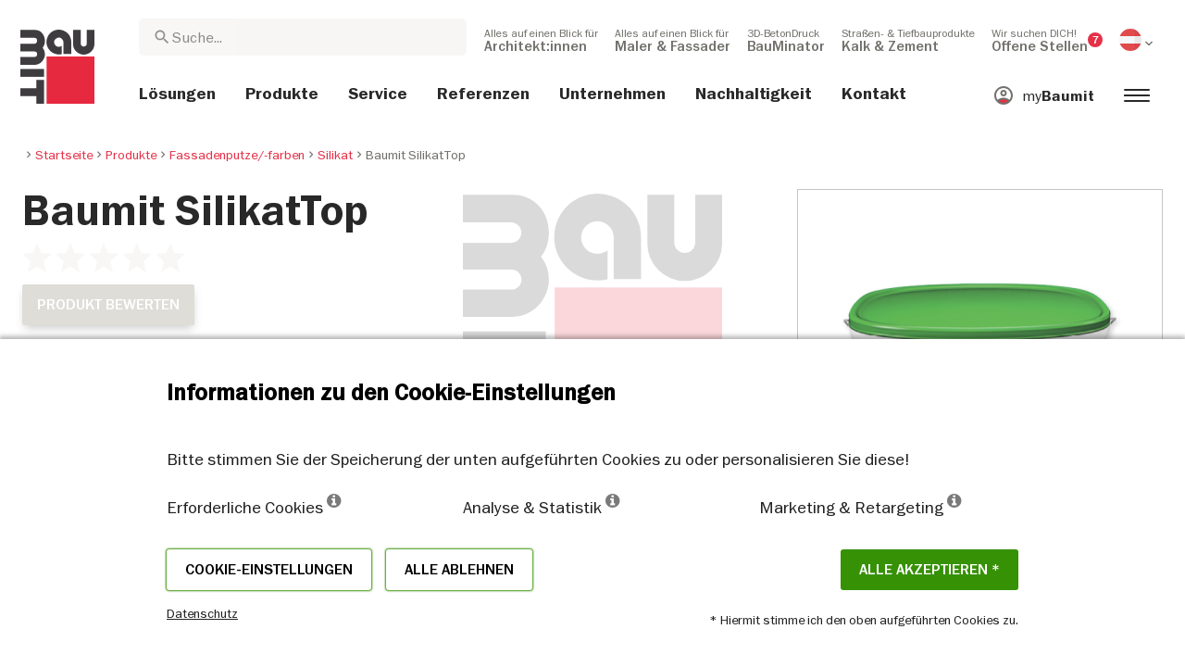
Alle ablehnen (459, 569)
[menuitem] (541, 40)
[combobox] (303, 37)
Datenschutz (202, 613)
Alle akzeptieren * (929, 569)
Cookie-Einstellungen (269, 569)
